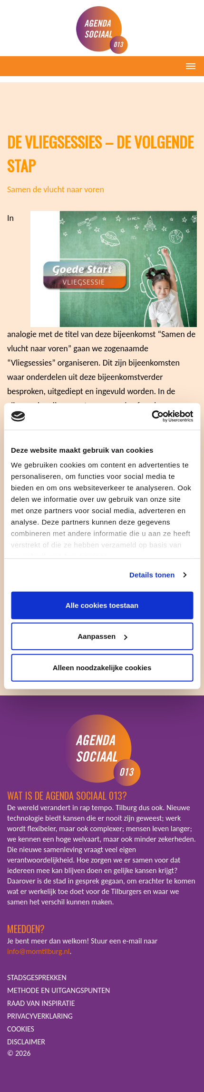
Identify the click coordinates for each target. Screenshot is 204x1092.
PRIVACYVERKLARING (40, 1016)
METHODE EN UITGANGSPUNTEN (58, 990)
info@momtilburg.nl (38, 951)
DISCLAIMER (26, 1041)
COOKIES (20, 1028)
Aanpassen (102, 636)
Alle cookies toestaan (102, 605)
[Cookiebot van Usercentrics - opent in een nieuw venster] (151, 416)
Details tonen (152, 575)
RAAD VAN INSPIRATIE (41, 1003)
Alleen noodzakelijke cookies (102, 667)
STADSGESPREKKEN (37, 977)
